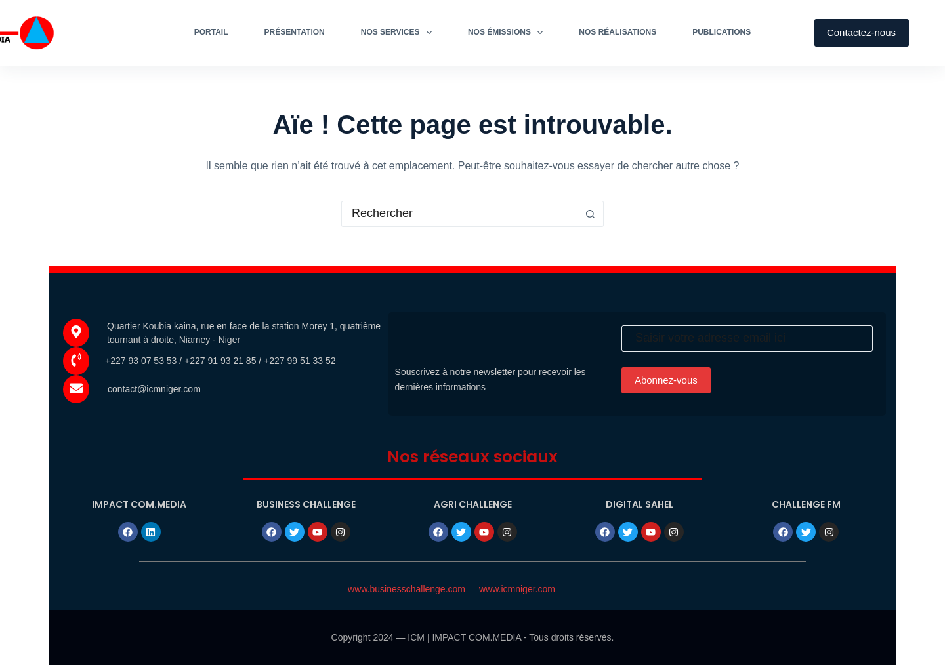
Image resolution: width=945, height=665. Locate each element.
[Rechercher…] (459, 214)
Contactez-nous (861, 32)
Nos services (399, 33)
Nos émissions (508, 33)
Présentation (294, 32)
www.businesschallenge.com (406, 589)
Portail (211, 32)
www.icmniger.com (517, 589)
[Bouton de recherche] (591, 214)
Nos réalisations (617, 32)
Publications (721, 32)
